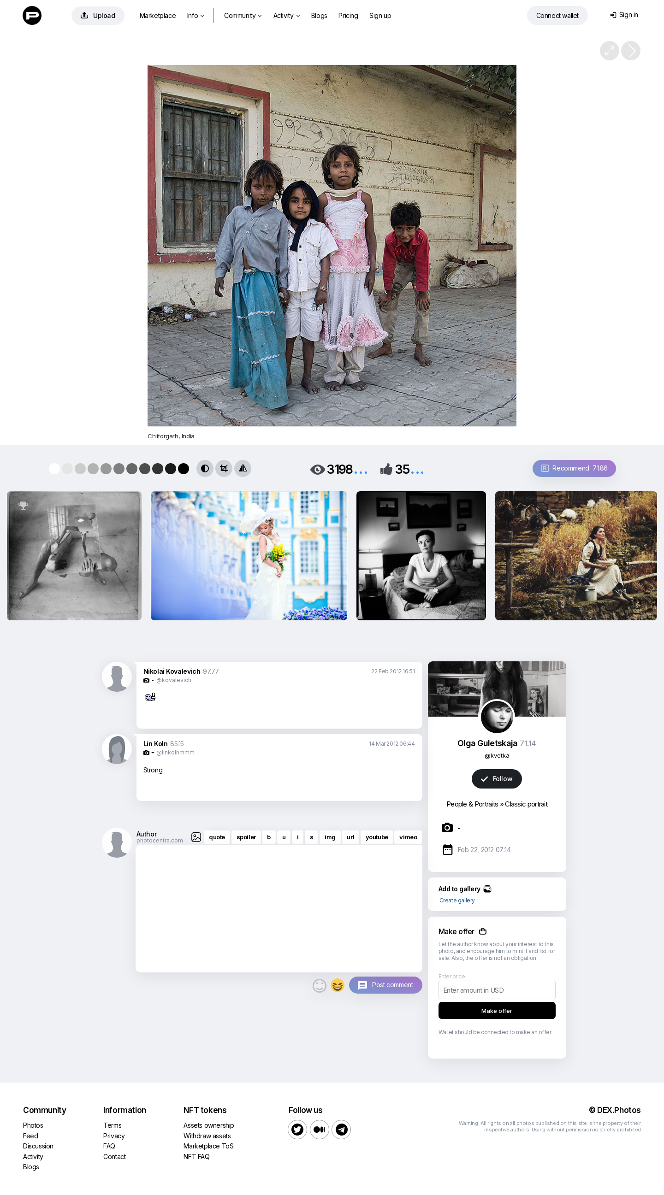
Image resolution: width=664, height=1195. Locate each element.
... (360, 468)
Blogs (319, 15)
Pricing (348, 15)
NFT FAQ (196, 1156)
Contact (114, 1156)
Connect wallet (557, 15)
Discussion (38, 1146)
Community (243, 15)
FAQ (109, 1146)
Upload (98, 15)
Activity (286, 15)
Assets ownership (209, 1125)
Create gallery (457, 900)
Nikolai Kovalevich (172, 671)
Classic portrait (526, 804)
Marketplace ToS (208, 1146)
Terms (112, 1125)
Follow (496, 779)
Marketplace (158, 15)
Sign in (624, 14)
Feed (30, 1136)
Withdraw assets (207, 1136)
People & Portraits (472, 804)
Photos (33, 1125)
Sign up (380, 15)
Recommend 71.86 (574, 468)
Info (195, 15)
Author (146, 834)
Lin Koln (155, 744)
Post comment (392, 985)
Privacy (114, 1136)
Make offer (496, 1010)
